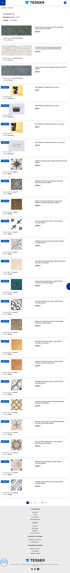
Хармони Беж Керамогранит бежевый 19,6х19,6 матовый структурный (49, 402)
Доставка (35, 528)
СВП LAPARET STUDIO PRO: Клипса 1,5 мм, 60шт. (49, 124)
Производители (35, 519)
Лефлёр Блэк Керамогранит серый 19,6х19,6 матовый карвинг (48, 462)
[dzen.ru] (38, 569)
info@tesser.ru (35, 542)
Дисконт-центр (35, 548)
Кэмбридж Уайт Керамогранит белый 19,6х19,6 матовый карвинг (49, 241)
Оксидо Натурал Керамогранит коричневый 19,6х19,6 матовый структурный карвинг (48, 201)
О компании (35, 517)
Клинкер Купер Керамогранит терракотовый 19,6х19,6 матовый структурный (49, 362)
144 (42, 502)
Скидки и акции (35, 553)
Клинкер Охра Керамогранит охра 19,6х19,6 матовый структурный (48, 342)
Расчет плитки (35, 533)
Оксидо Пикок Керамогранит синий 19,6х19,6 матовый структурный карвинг (48, 282)
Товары (5, 20)
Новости (35, 512)
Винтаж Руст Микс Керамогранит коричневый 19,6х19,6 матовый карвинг (49, 322)
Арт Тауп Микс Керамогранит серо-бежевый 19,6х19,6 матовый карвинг (48, 442)
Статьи (35, 514)
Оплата (35, 526)
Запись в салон (4, 562)
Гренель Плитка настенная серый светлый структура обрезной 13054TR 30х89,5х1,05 (48, 48)
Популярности (9, 17)
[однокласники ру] (35, 569)
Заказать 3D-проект (35, 539)
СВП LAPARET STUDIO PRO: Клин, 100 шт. (47, 105)
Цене (18, 17)
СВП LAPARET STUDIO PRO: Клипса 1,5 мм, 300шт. (50, 142)
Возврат (35, 530)
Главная (4, 7)
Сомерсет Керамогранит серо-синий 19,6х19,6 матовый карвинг (49, 302)
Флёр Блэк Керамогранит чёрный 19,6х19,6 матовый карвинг (51, 161)
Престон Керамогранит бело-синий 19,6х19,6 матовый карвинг (48, 221)
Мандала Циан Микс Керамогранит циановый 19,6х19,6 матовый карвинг (49, 181)
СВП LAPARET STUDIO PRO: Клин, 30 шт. (47, 87)
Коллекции (13, 20)
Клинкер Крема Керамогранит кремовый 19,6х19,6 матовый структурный (50, 262)
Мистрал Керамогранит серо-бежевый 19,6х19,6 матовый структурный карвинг (49, 422)
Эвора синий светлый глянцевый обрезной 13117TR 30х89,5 (50, 68)
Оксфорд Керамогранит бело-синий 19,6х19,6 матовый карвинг (49, 482)
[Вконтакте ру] (32, 569)
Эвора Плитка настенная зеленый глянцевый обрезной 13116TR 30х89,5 (49, 28)
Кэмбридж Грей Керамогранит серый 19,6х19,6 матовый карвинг (49, 382)
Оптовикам (35, 551)
